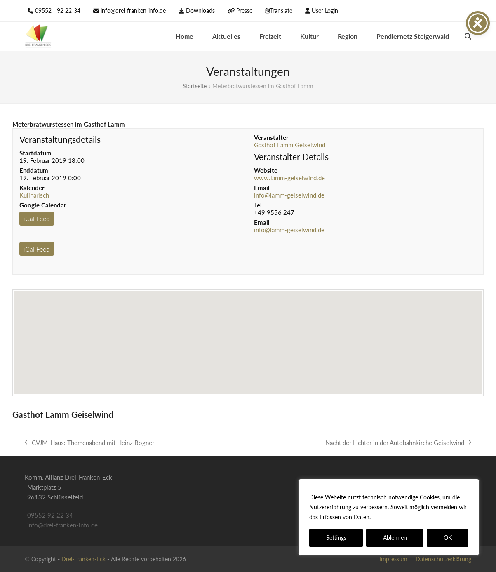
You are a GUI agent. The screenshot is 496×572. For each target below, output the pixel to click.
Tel (258, 205)
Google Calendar (42, 205)
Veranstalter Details (291, 156)
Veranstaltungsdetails (60, 139)
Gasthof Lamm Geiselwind (289, 144)
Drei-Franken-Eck (83, 559)
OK (448, 537)
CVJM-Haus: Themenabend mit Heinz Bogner (89, 443)
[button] (467, 36)
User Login (325, 10)
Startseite (195, 85)
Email (262, 187)
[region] (389, 517)
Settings (336, 537)
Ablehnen (395, 537)
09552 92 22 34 (50, 515)
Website (265, 170)
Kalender (32, 187)
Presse (244, 10)
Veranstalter (271, 137)
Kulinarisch (34, 195)
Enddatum (33, 170)
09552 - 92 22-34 (57, 10)
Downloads (200, 10)
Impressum (393, 559)
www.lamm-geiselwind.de (289, 177)
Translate (281, 10)
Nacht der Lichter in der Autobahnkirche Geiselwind (398, 443)
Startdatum (35, 153)
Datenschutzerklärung (402, 516)
